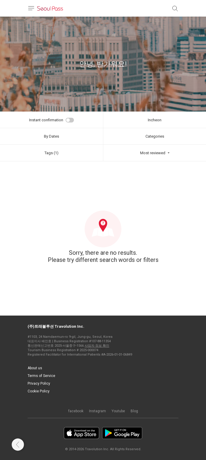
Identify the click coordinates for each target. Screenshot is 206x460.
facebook (75, 411)
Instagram (97, 411)
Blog (134, 411)
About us (35, 368)
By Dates (51, 136)
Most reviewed (152, 153)
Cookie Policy (39, 391)
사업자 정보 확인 (97, 346)
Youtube (118, 411)
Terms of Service (41, 376)
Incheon (154, 120)
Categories (154, 136)
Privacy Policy (39, 383)
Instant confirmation (46, 120)
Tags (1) (51, 153)
